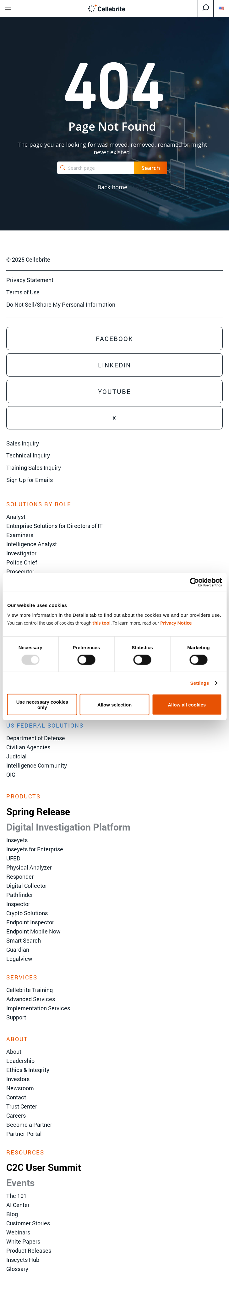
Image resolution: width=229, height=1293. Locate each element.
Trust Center (21, 1106)
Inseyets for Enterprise (34, 849)
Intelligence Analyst (31, 544)
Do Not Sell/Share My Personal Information (60, 304)
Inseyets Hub (22, 1259)
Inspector (18, 904)
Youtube (114, 391)
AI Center (18, 1205)
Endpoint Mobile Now (33, 931)
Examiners (19, 535)
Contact (16, 1097)
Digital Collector (26, 885)
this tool (101, 623)
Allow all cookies (187, 704)
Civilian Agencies (28, 747)
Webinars (18, 1232)
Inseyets (17, 840)
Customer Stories (28, 1223)
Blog (12, 1214)
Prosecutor (20, 571)
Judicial (16, 756)
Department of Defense (35, 738)
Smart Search (23, 940)
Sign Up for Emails (29, 480)
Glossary (17, 1269)
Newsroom (20, 1088)
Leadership (20, 1060)
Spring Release (38, 811)
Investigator (21, 553)
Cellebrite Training (29, 990)
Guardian (17, 949)
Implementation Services (38, 1008)
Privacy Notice (176, 623)
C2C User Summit (43, 1167)
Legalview (19, 958)
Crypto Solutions (27, 913)
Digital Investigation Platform (68, 827)
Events (20, 1183)
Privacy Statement (29, 280)
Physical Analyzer (29, 867)
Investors (18, 1079)
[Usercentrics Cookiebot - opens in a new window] (194, 582)
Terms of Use (23, 292)
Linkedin (114, 365)
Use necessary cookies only (42, 704)
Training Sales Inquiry (33, 467)
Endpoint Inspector (30, 922)
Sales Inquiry (22, 443)
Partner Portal (24, 1133)
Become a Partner (29, 1124)
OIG (10, 774)
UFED (13, 858)
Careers (16, 1115)
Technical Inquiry (28, 455)
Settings (199, 682)
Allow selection (114, 704)
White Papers (23, 1241)
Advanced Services (30, 999)
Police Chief (21, 562)
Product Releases (28, 1250)
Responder (20, 876)
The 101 (16, 1195)
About (13, 1051)
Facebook (114, 338)
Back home (112, 187)
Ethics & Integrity (27, 1070)
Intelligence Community (36, 765)
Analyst (15, 516)
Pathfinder (19, 895)
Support (16, 1017)
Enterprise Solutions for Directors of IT (54, 526)
